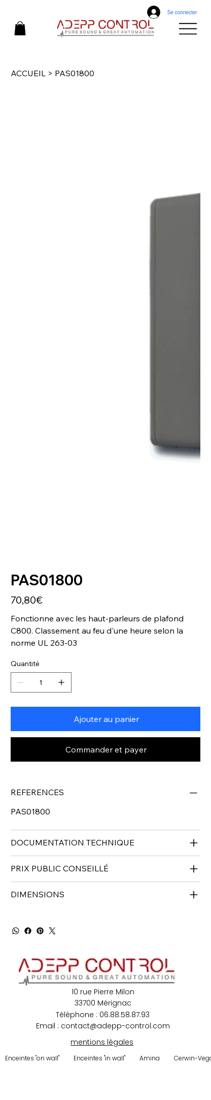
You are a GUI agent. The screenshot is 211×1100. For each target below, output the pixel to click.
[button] (20, 28)
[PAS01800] (74, 73)
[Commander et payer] (105, 749)
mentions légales (102, 1042)
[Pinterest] (40, 931)
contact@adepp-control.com (115, 1026)
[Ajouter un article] (61, 682)
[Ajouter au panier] (105, 719)
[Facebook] (28, 931)
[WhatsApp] (16, 931)
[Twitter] (52, 931)
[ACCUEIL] (28, 73)
